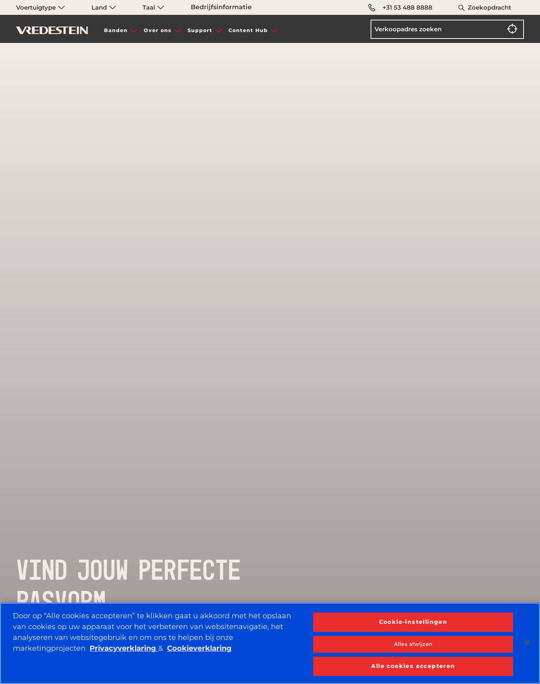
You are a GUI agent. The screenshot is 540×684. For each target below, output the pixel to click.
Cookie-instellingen (413, 621)
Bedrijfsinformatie (221, 7)
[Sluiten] (527, 643)
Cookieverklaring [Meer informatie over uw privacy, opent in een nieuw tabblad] (199, 648)
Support (199, 30)
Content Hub (248, 30)
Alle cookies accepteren (413, 666)
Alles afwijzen (413, 644)
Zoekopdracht (489, 7)
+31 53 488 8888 (400, 8)
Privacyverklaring (124, 648)
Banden (116, 30)
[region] (270, 643)
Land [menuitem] (104, 7)
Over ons (157, 30)
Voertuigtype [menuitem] (40, 7)
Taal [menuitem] (153, 7)
